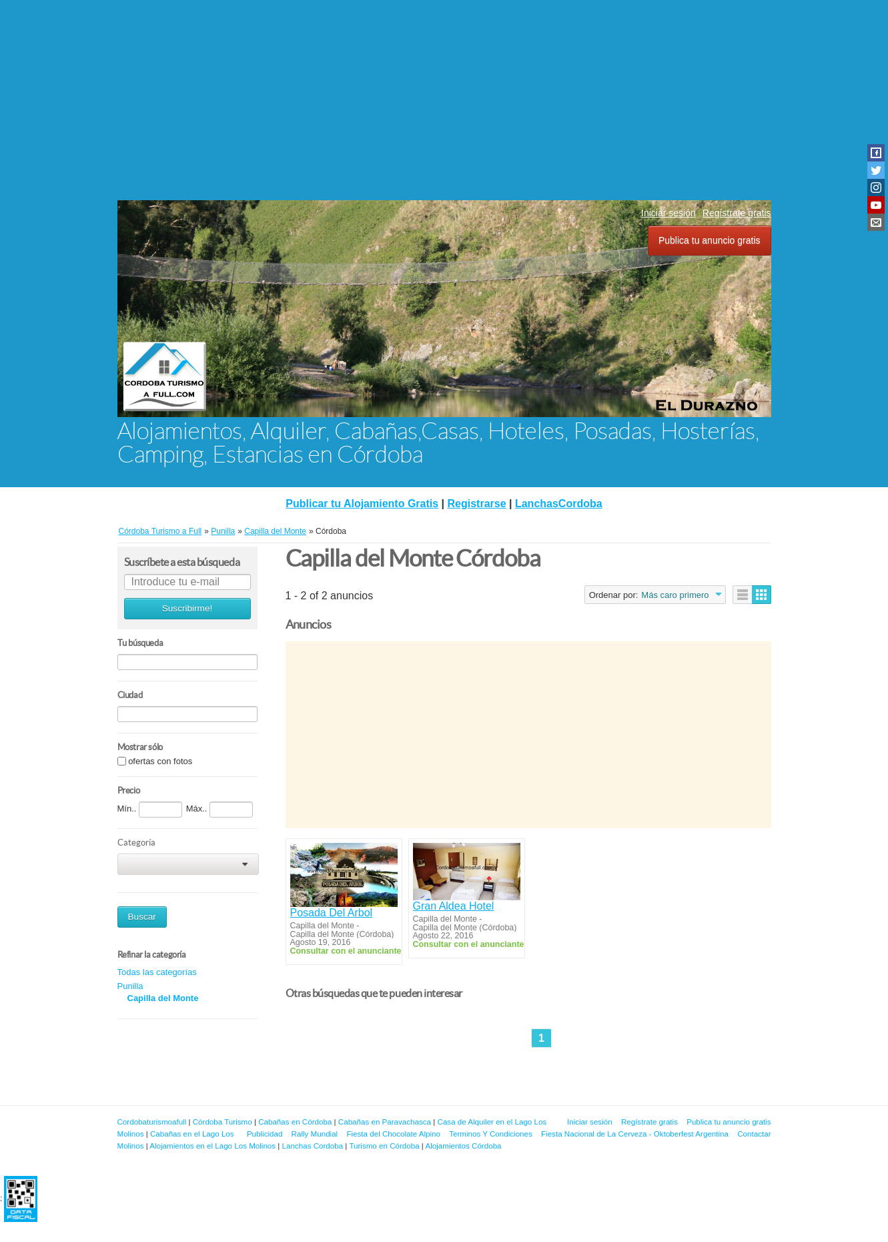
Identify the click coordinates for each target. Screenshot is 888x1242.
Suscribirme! (187, 608)
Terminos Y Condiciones (490, 1133)
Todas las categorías (157, 972)
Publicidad (265, 1133)
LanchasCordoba (558, 503)
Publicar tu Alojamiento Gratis (362, 503)
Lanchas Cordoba (313, 1145)
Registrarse (477, 503)
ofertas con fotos (160, 761)
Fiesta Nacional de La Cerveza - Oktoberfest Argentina (635, 1133)
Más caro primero (675, 595)
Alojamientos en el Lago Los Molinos (212, 1145)
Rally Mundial (315, 1133)
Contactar (754, 1133)
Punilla (130, 986)
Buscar (142, 917)
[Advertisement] (444, 100)
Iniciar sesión (668, 213)
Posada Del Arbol (331, 912)
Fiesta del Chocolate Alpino (393, 1133)
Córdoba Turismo (222, 1121)
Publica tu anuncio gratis (709, 240)
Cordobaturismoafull (152, 1121)
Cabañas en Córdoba (295, 1121)
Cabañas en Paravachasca (384, 1121)
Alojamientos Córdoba (463, 1145)
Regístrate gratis (737, 213)
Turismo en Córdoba (384, 1145)
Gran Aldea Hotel (453, 906)
